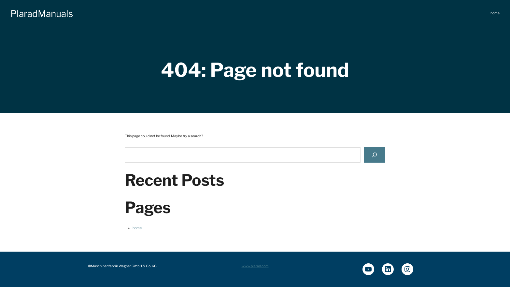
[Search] (374, 155)
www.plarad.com (255, 266)
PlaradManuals (41, 13)
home (137, 228)
